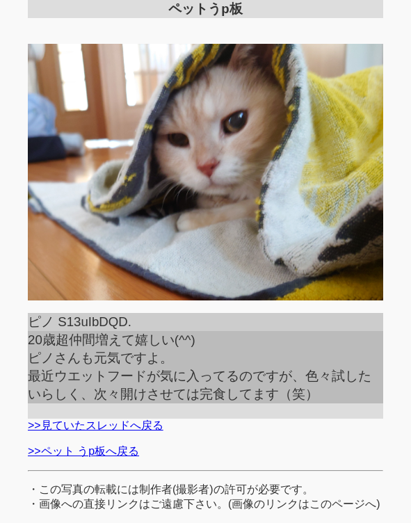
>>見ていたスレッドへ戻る (95, 425)
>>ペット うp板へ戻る (83, 451)
